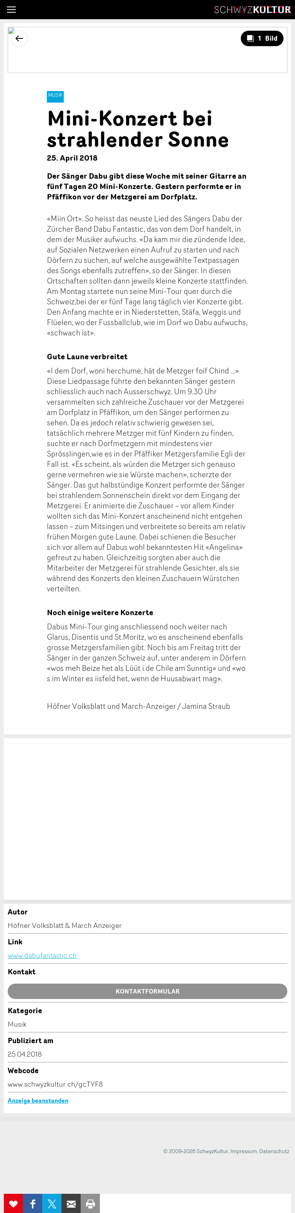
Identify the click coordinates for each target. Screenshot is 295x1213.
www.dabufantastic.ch (42, 955)
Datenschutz (274, 1151)
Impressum (243, 1151)
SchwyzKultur (252, 9)
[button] (11, 9)
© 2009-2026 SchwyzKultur (195, 1151)
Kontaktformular (148, 991)
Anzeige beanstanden (38, 1100)
